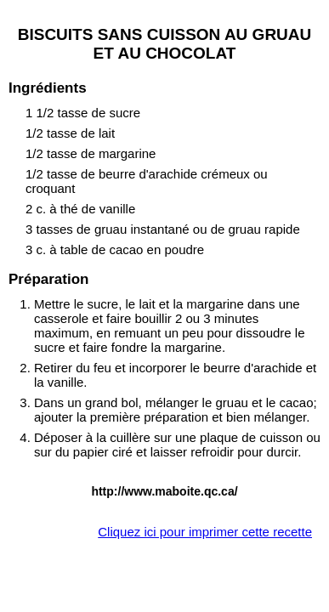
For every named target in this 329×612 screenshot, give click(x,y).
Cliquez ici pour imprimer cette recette (205, 531)
